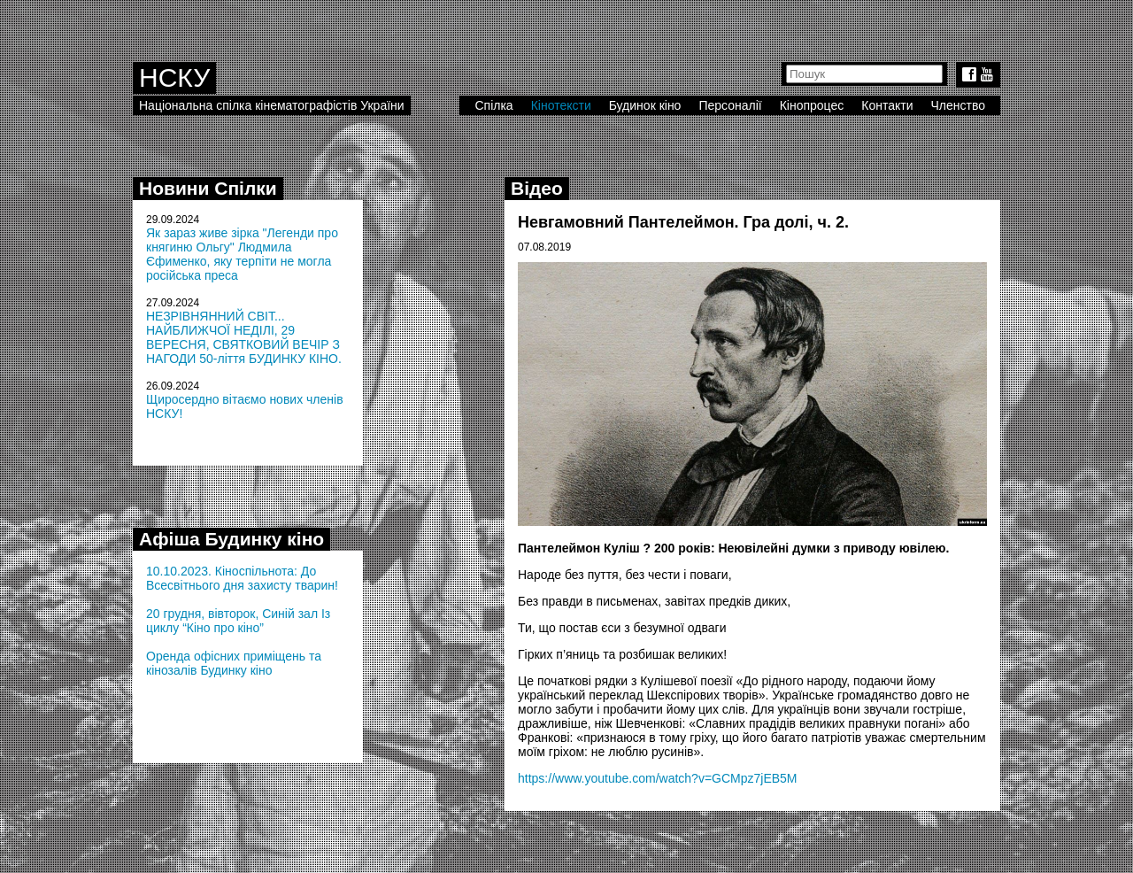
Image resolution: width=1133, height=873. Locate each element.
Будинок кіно (645, 105)
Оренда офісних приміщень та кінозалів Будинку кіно (233, 663)
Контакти (887, 105)
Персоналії (729, 105)
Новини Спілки (208, 188)
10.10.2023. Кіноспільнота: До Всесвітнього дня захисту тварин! (242, 578)
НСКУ (174, 77)
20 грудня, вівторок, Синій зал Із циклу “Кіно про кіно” (238, 620)
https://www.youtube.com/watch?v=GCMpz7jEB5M (658, 778)
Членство (958, 105)
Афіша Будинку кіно (231, 539)
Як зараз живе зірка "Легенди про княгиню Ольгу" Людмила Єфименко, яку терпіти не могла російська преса (242, 254)
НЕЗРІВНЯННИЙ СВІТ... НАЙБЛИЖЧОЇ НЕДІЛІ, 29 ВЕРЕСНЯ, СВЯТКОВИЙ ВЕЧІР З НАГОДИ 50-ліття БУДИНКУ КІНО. (244, 337)
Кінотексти (561, 105)
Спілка (493, 105)
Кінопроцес (812, 105)
